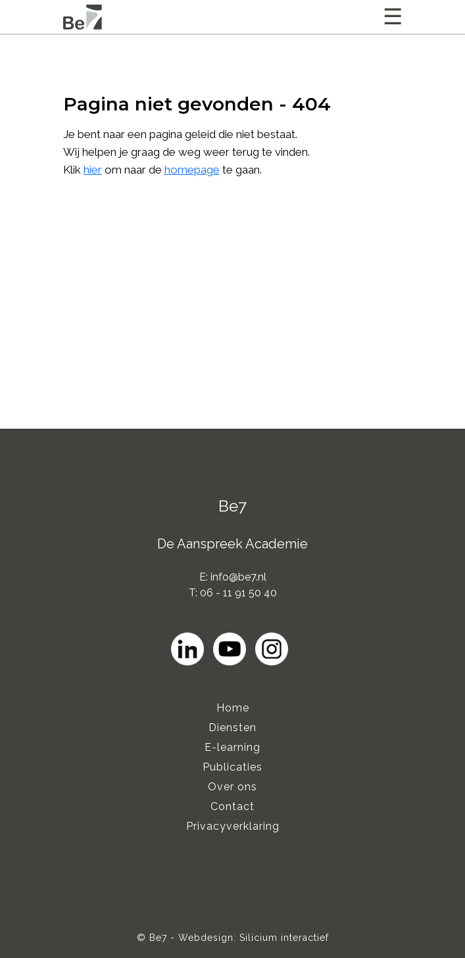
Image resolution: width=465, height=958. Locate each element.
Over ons (232, 786)
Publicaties (232, 767)
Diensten (232, 727)
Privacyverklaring (233, 826)
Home (232, 708)
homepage (192, 169)
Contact (232, 806)
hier (93, 169)
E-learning (232, 747)
